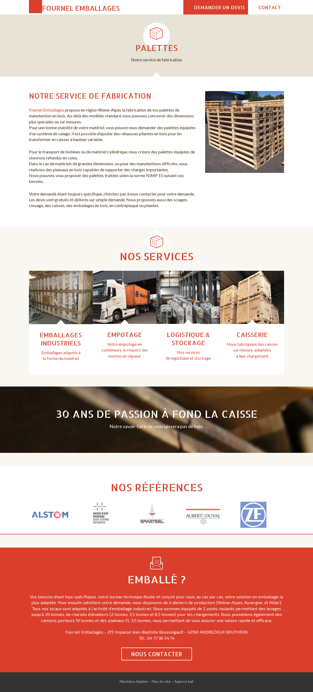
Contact (270, 7)
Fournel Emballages (81, 8)
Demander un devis (219, 7)
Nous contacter (156, 654)
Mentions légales (134, 681)
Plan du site (161, 681)
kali (190, 681)
